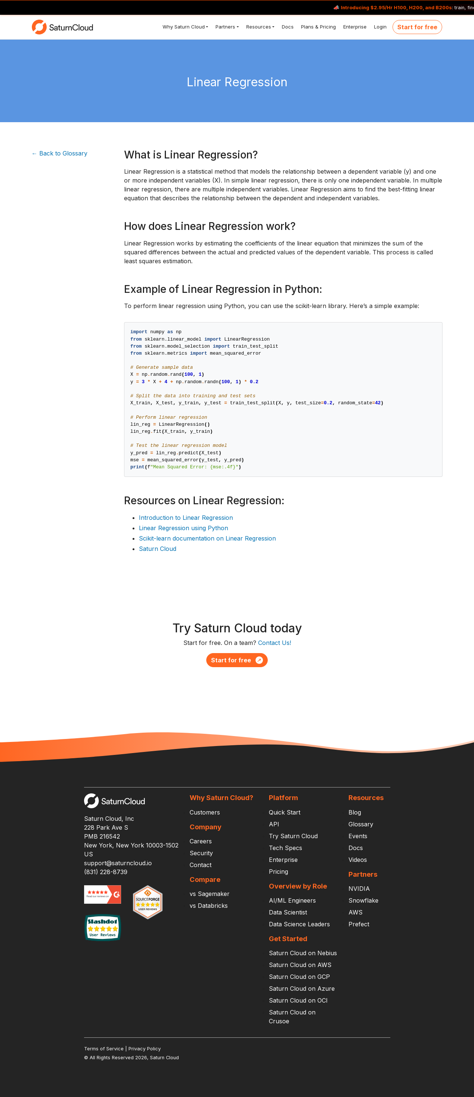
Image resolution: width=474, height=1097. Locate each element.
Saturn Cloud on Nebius (303, 953)
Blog (354, 812)
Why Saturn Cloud (183, 27)
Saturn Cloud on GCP (299, 976)
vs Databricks (209, 905)
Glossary (360, 824)
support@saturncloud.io (118, 863)
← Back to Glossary (59, 153)
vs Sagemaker (210, 893)
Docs (287, 27)
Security (201, 853)
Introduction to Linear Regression (186, 517)
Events (357, 836)
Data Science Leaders (299, 924)
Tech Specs (285, 848)
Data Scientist (288, 912)
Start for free (417, 27)
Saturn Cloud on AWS (300, 965)
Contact (200, 865)
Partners (224, 27)
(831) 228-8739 (105, 872)
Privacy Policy (144, 1048)
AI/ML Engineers (292, 900)
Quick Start (284, 812)
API (274, 824)
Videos (357, 859)
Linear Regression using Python (183, 528)
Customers (205, 812)
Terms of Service (104, 1048)
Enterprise (354, 27)
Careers (201, 841)
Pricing (278, 871)
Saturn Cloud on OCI (298, 1000)
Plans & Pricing (318, 27)
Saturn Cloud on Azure (302, 988)
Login (380, 27)
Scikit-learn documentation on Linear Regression (207, 538)
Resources (258, 27)
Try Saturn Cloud (293, 836)
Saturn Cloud (157, 548)
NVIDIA (359, 888)
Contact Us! (274, 642)
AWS (355, 912)
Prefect (358, 924)
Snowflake (363, 900)
